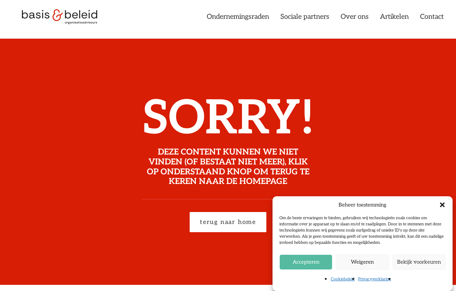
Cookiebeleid (343, 279)
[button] (442, 205)
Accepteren (306, 262)
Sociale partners (304, 19)
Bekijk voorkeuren (419, 262)
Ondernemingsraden (238, 19)
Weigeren (362, 262)
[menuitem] (240, 19)
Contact (432, 19)
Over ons (355, 19)
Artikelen (394, 19)
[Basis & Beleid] (63, 19)
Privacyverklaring (374, 279)
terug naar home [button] (228, 222)
